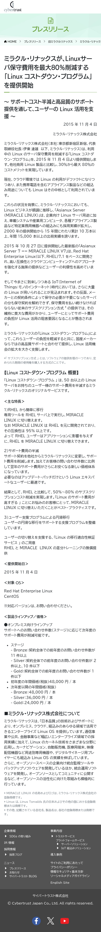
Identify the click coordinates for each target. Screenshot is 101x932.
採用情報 (10, 849)
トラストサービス (65, 836)
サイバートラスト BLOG (23, 876)
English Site (60, 882)
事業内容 (56, 830)
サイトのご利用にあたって (67, 862)
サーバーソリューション (74, 844)
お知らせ (14, 872)
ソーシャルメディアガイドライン (70, 875)
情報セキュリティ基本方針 (67, 871)
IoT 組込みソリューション (76, 848)
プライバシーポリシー (64, 867)
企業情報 (10, 830)
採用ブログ (15, 854)
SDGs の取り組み (20, 836)
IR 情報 (9, 842)
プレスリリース (17, 868)
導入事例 (56, 854)
